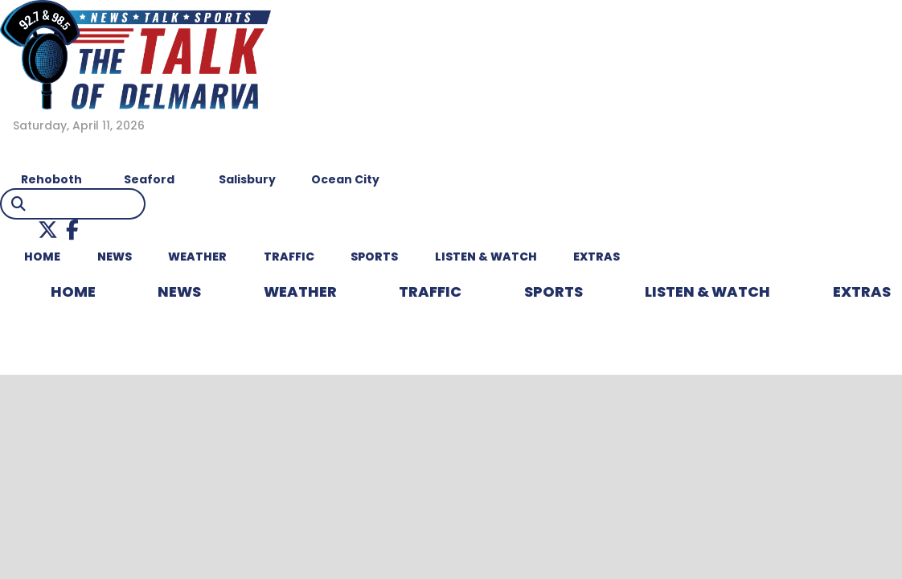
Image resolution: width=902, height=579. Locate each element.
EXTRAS (596, 256)
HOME (42, 256)
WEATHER (197, 256)
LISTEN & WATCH (486, 256)
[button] (48, 230)
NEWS (114, 256)
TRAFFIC (289, 256)
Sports (374, 256)
